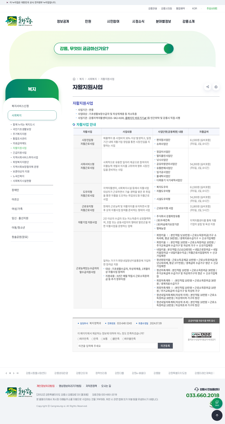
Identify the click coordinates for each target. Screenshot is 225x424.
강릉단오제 (82, 373)
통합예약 (180, 8)
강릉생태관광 (61, 373)
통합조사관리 (20, 138)
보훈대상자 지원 (21, 171)
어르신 (15, 199)
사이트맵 (217, 21)
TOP (217, 415)
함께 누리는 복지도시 (24, 124)
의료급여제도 (20, 143)
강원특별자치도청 (177, 373)
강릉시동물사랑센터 (36, 373)
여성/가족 (17, 209)
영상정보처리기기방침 (70, 386)
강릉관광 (152, 8)
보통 (105, 338)
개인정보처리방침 (46, 386)
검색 (169, 49)
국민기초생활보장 (22, 129)
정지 (10, 373)
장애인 (15, 190)
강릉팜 (157, 373)
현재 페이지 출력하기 (216, 86)
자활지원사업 (20, 147)
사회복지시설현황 (22, 180)
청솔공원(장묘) (20, 237)
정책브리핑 (101, 373)
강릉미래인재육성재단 (206, 373)
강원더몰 (119, 373)
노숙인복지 (18, 176)
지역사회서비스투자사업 (25, 157)
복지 (81, 78)
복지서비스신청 (20, 106)
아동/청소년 (18, 227)
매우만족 (84, 338)
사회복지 (17, 115)
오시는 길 (106, 386)
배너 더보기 (17, 373)
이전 (6, 373)
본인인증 (210, 21)
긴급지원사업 (20, 152)
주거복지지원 (20, 133)
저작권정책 (91, 386)
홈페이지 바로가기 (135, 117)
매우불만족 (130, 338)
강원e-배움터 (139, 373)
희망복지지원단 (21, 161)
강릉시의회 (166, 8)
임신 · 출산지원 (20, 218)
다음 (13, 373)
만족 (96, 338)
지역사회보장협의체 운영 (26, 166)
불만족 (116, 338)
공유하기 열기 (207, 86)
